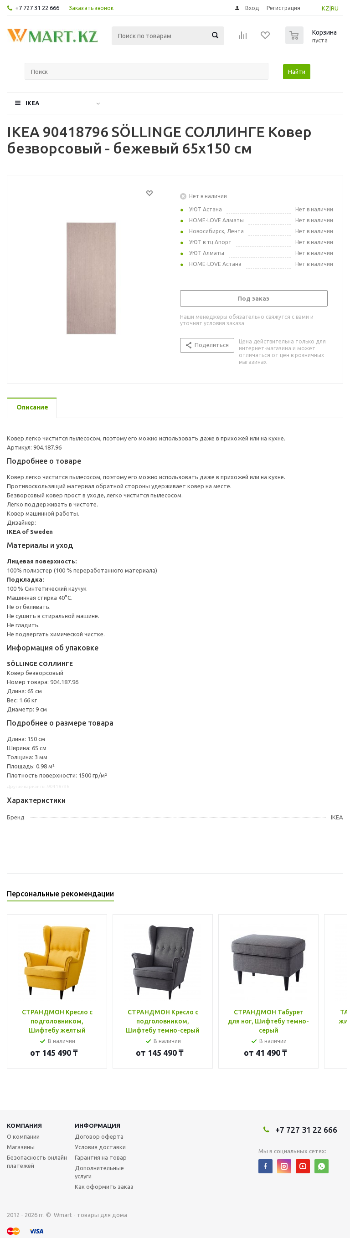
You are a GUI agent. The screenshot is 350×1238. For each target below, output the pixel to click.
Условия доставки (100, 1147)
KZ (325, 8)
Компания (24, 1125)
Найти (296, 71)
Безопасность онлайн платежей (37, 1161)
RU (335, 8)
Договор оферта (99, 1136)
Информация (97, 1125)
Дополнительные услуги (99, 1172)
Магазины (21, 1147)
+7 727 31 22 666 (37, 8)
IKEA (32, 103)
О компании (23, 1136)
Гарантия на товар (101, 1157)
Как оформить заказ (104, 1186)
